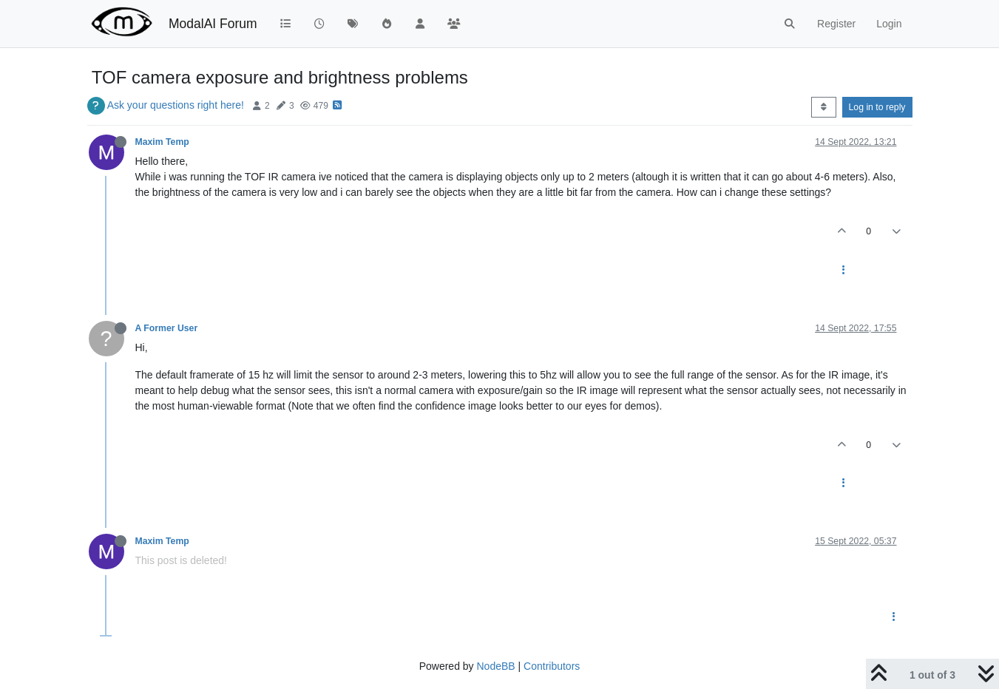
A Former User (166, 328)
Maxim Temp (162, 142)
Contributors (552, 666)
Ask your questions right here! (175, 105)
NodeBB (495, 666)
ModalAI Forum (213, 23)
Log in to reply (877, 107)
